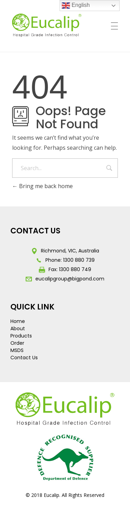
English (76, 5)
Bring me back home (42, 186)
